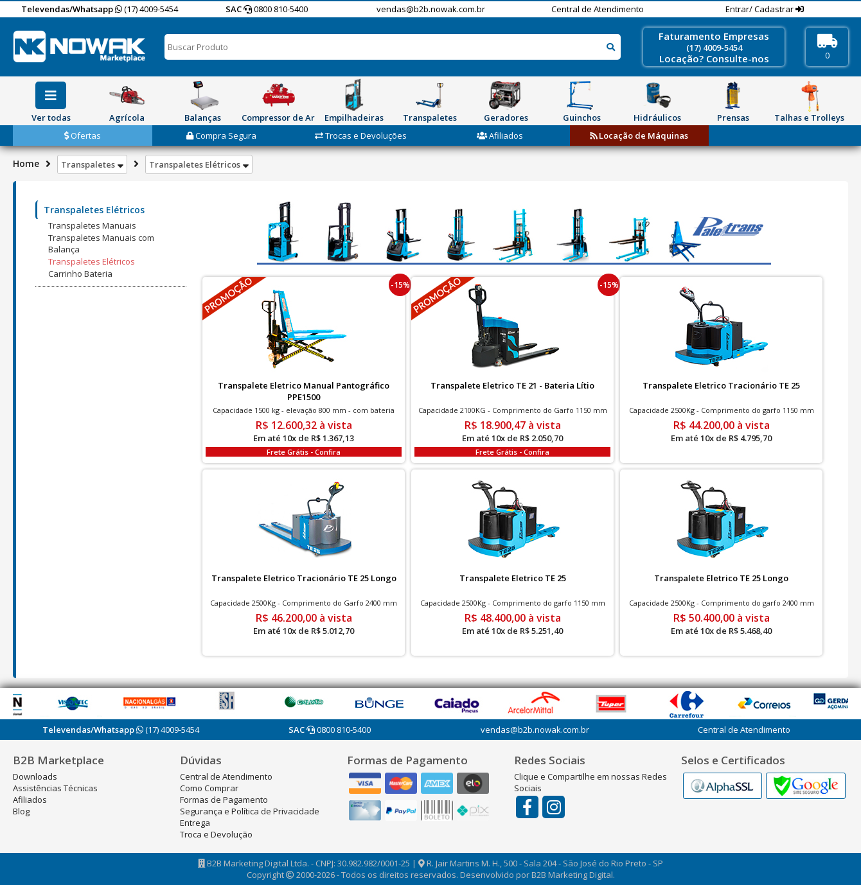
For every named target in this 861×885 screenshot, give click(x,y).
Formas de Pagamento (224, 799)
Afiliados (500, 135)
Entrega (195, 822)
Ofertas (82, 135)
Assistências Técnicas (55, 788)
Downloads (35, 776)
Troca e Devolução (216, 834)
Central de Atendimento (597, 9)
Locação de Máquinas (639, 135)
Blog (21, 811)
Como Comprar (209, 788)
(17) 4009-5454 (146, 9)
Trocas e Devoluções (361, 135)
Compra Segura (221, 135)
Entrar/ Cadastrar (760, 9)
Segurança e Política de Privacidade (249, 811)
